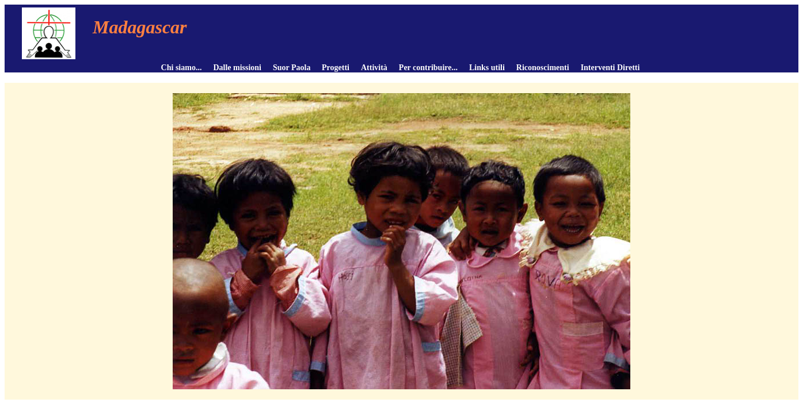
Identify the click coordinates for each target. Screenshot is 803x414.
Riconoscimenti (542, 67)
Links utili (487, 67)
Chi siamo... (181, 67)
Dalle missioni (237, 67)
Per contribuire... (428, 67)
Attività (374, 67)
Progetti (335, 67)
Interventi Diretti (610, 67)
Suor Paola (291, 67)
